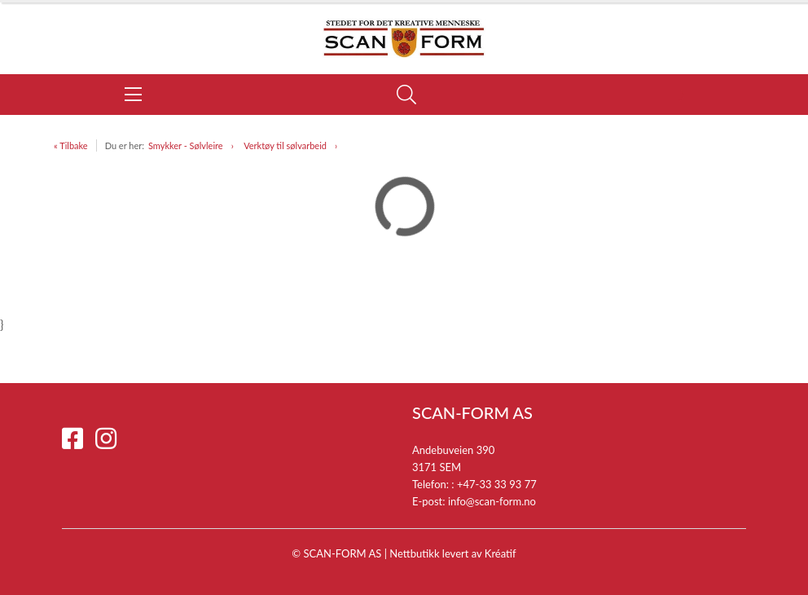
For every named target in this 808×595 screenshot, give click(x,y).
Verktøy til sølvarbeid (285, 145)
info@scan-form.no (492, 501)
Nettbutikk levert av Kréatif (452, 553)
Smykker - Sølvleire (185, 145)
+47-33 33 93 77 (497, 484)
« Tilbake (71, 145)
